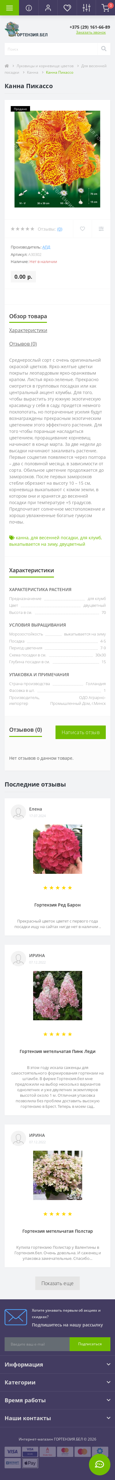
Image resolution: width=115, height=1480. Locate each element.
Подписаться (90, 1343)
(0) (59, 229)
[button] (47, 7)
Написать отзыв (81, 732)
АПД (46, 247)
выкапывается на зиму (33, 544)
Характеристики (28, 330)
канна (22, 538)
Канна (32, 72)
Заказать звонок (91, 32)
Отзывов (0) (23, 343)
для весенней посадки (54, 538)
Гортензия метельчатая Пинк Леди (57, 1051)
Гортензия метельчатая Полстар (57, 1231)
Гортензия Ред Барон (57, 905)
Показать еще (57, 1283)
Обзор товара (28, 316)
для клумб (90, 538)
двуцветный (72, 544)
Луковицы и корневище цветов (45, 65)
